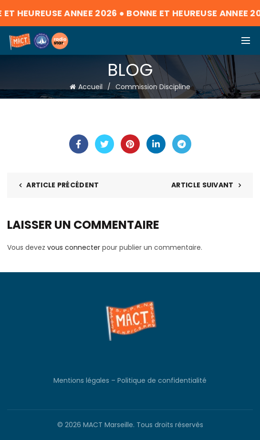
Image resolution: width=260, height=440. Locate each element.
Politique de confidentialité (162, 380)
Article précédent (62, 185)
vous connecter (73, 247)
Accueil (90, 87)
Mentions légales (81, 380)
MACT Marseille (108, 425)
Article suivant (202, 185)
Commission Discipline (152, 87)
